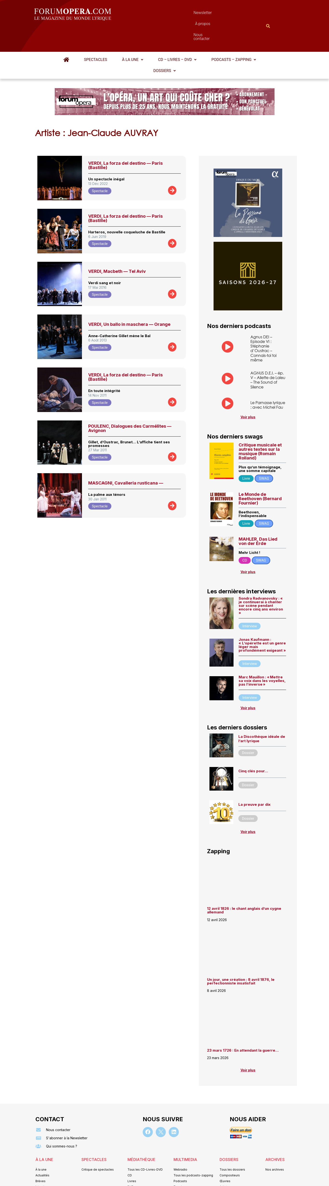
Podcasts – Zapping (233, 36)
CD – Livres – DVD (177, 36)
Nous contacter (219, 14)
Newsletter (157, 14)
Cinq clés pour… (253, 747)
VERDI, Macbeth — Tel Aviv (117, 247)
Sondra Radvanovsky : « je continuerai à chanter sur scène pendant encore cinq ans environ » (261, 582)
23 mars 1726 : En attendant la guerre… (243, 1026)
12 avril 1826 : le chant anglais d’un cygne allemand (244, 887)
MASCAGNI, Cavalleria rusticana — (125, 459)
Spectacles (95, 36)
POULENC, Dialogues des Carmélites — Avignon (129, 404)
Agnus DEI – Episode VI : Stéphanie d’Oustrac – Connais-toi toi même (263, 325)
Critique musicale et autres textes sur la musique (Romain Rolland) (260, 428)
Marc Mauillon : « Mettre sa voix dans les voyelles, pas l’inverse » (262, 657)
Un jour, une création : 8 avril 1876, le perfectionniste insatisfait (241, 958)
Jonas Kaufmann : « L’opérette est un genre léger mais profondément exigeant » (262, 621)
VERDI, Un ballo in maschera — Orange (129, 300)
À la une (132, 36)
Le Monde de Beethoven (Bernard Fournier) (260, 475)
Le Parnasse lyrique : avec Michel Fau (267, 381)
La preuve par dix (254, 781)
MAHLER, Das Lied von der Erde (258, 518)
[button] (132, 36)
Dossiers (164, 47)
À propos (186, 14)
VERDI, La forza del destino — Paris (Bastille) (125, 141)
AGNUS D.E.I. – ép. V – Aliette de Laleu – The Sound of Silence (267, 356)
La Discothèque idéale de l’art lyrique (261, 715)
